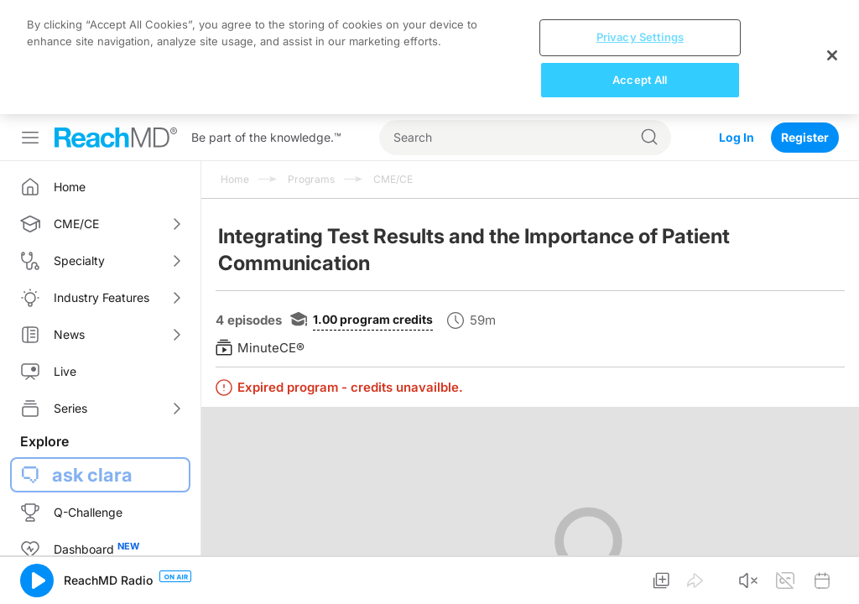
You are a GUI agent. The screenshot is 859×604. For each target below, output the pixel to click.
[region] (429, 57)
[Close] (832, 55)
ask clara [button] (92, 475)
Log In (736, 137)
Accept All (639, 79)
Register (805, 137)
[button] (37, 580)
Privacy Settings (640, 37)
